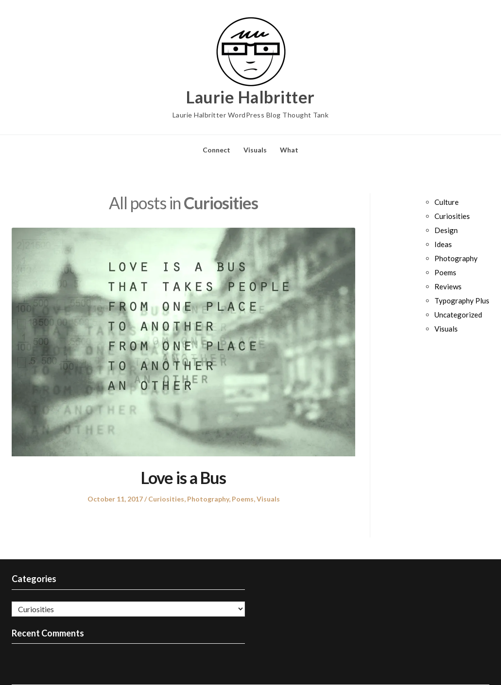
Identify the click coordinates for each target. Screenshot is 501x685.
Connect (216, 150)
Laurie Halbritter (250, 97)
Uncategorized (458, 314)
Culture (446, 202)
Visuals (255, 150)
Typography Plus (461, 300)
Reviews (448, 286)
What (289, 150)
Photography (208, 499)
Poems (243, 499)
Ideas (443, 244)
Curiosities (166, 499)
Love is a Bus (183, 477)
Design (446, 230)
